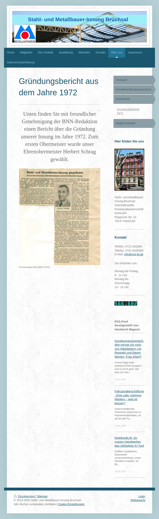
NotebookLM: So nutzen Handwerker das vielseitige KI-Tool (129, 441)
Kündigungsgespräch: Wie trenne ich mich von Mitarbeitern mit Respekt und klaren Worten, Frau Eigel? (129, 348)
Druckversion (24, 496)
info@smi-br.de (133, 254)
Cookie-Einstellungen (71, 504)
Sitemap (42, 496)
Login (141, 496)
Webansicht (137, 500)
